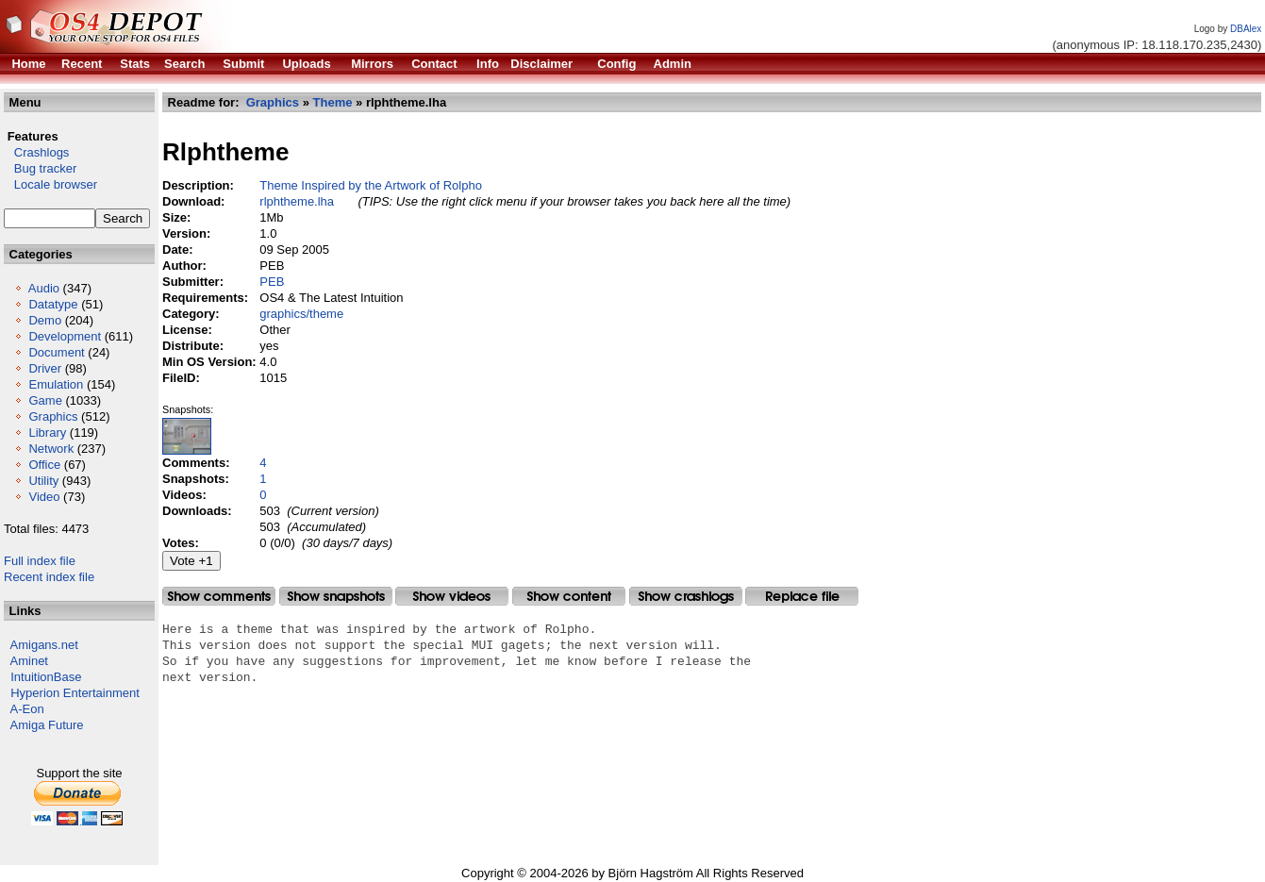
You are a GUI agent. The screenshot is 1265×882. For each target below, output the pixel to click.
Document (56, 352)
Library (47, 432)
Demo (44, 320)
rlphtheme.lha (296, 201)
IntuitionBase (45, 677)
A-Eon (27, 709)
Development (64, 336)
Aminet (29, 661)
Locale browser (50, 184)
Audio (43, 288)
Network (51, 448)
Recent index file (49, 577)
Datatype (52, 304)
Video (43, 497)
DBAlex (1245, 29)
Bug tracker (40, 168)
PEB (271, 282)
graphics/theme (301, 314)
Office (44, 465)
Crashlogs (36, 152)
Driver (44, 368)
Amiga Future (47, 725)
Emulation (55, 384)
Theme (333, 102)
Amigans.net (44, 645)
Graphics (52, 416)
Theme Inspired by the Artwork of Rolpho (370, 185)
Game (44, 400)
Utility (43, 481)
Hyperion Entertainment (75, 693)
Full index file (39, 561)
